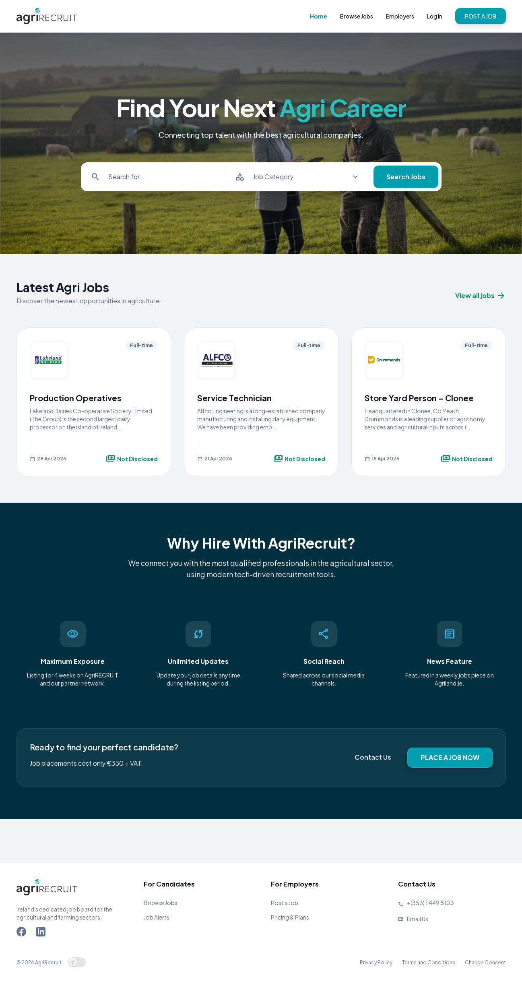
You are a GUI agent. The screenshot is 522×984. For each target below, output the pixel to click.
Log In (434, 16)
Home (318, 16)
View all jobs (480, 295)
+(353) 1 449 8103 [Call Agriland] (430, 902)
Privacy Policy (376, 962)
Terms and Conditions (428, 962)
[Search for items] (161, 177)
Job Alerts (156, 917)
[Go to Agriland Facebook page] (23, 933)
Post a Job (284, 902)
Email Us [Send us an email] (417, 918)
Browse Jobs (356, 16)
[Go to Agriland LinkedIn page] (42, 933)
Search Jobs (405, 176)
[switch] (77, 962)
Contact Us (373, 757)
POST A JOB (480, 16)
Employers (400, 16)
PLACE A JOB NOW (450, 757)
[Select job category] (305, 177)
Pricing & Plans (290, 917)
